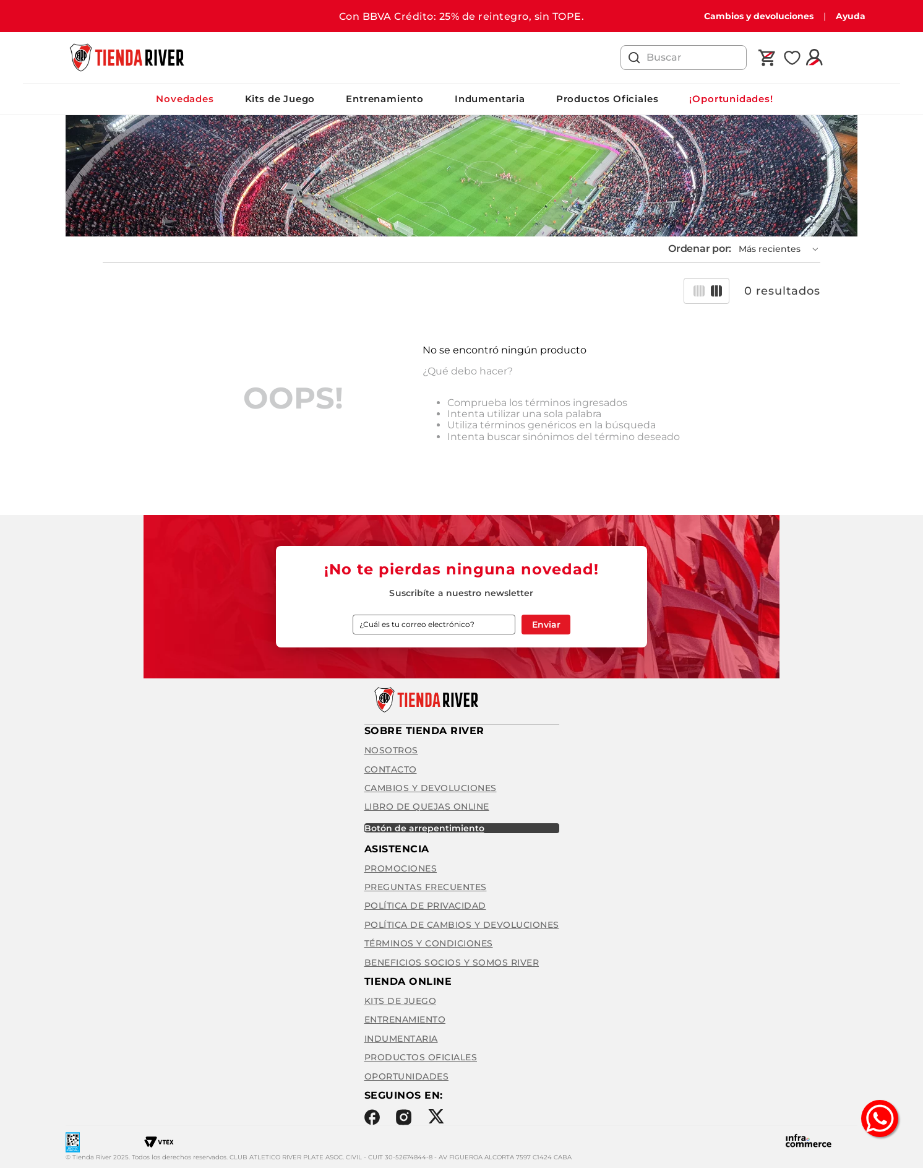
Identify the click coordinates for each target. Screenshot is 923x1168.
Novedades (184, 99)
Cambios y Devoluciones (430, 788)
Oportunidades (406, 1076)
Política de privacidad (425, 905)
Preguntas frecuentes (425, 887)
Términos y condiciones (428, 943)
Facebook (372, 1117)
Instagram (403, 1117)
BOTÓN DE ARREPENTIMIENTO (424, 828)
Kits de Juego (280, 99)
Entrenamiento (385, 99)
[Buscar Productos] (634, 57)
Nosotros (391, 750)
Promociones (400, 868)
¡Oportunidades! (731, 99)
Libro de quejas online (426, 806)
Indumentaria (490, 99)
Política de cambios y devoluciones (461, 924)
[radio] (699, 290)
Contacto (390, 769)
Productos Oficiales (607, 99)
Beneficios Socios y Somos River (451, 962)
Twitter (436, 1116)
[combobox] (683, 57)
